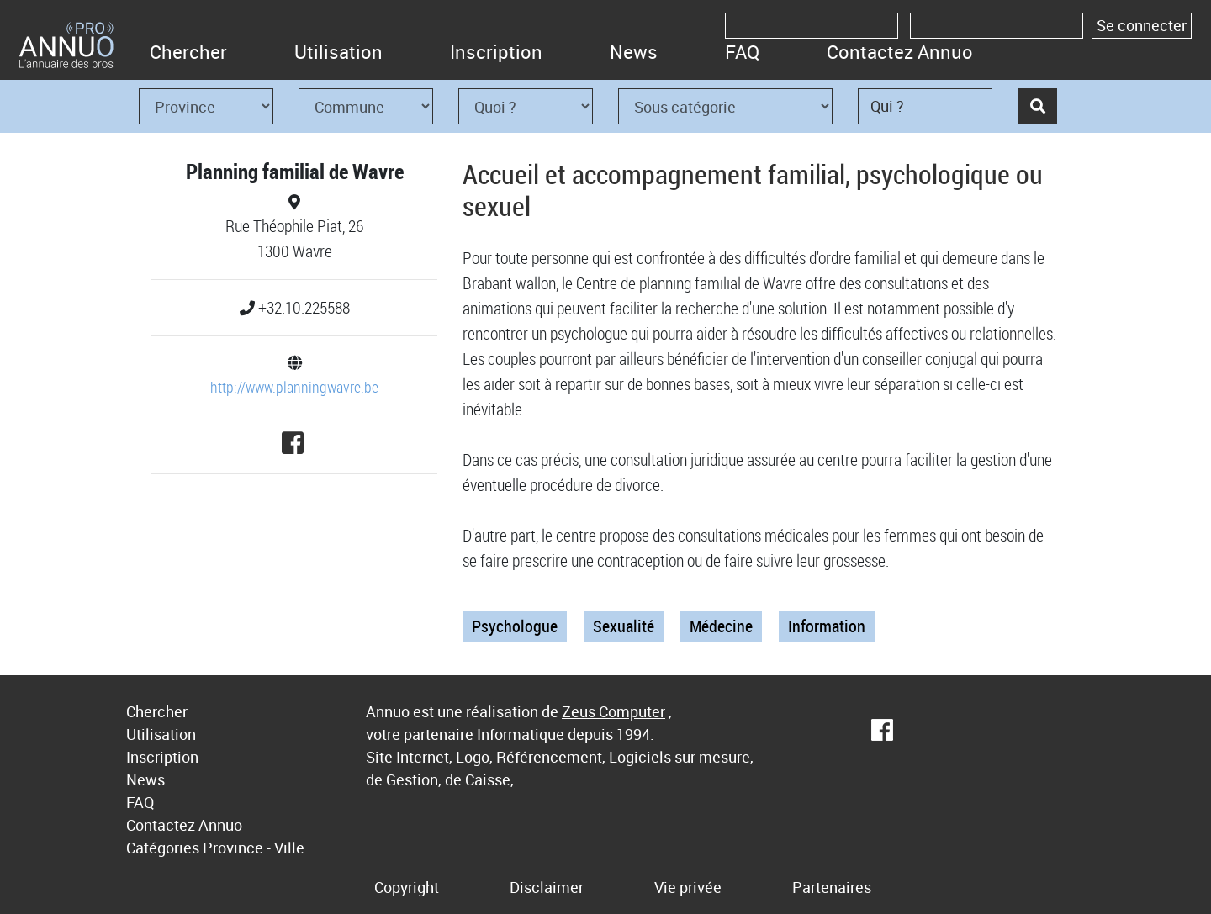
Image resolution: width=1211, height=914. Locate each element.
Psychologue (515, 626)
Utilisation (338, 52)
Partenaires (831, 887)
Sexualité (623, 626)
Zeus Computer (613, 711)
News (634, 52)
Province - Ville (253, 847)
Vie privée (688, 887)
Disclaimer (547, 887)
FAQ (742, 52)
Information (826, 626)
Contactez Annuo (900, 52)
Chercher (188, 52)
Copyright (406, 887)
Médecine (721, 626)
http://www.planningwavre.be (294, 387)
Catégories (162, 847)
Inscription (496, 52)
